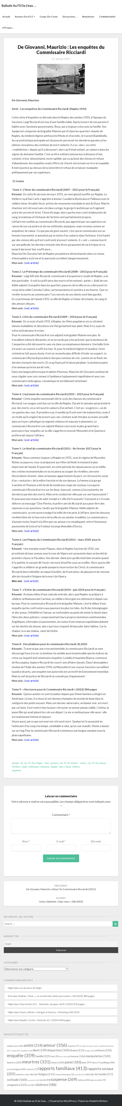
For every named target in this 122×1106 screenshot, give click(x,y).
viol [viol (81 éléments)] (31, 1085)
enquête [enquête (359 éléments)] (21, 1055)
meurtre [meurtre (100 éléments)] (14, 1062)
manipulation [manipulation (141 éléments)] (98, 1056)
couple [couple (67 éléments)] (15, 1051)
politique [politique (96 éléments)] (108, 1062)
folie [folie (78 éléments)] (54, 1056)
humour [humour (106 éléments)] (78, 1056)
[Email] (61, 944)
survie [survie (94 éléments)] (45, 1080)
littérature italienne (38, 766)
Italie (24, 766)
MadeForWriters (98, 1100)
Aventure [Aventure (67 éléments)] (92, 1046)
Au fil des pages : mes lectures (41, 762)
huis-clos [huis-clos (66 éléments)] (64, 1056)
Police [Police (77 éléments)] (96, 1062)
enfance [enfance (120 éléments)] (103, 1050)
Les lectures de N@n (30, 987)
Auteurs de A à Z (25, 16)
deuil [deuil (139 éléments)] (40, 1050)
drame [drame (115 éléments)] (77, 1050)
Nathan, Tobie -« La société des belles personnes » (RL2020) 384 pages (56, 995)
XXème (76, 766)
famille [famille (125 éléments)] (42, 1056)
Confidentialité (107, 16)
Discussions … (70, 16)
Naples (54, 766)
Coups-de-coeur (49, 16)
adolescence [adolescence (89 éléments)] (15, 1046)
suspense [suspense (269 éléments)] (64, 1079)
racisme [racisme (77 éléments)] (31, 1069)
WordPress (70, 1100)
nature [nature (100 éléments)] (57, 1062)
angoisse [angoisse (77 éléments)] (73, 1046)
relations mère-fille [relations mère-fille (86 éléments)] (27, 1074)
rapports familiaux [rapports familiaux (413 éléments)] (62, 1068)
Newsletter (88, 16)
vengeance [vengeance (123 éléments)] (17, 1085)
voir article (31, 263)
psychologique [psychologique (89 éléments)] (16, 1069)
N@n (10, 987)
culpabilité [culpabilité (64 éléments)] (26, 1051)
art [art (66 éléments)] (83, 1046)
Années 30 (17, 762)
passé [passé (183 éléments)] (73, 1062)
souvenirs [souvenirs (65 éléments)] (33, 1080)
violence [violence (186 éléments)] (46, 1085)
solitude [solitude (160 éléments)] (17, 1079)
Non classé (65, 766)
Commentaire (61, 814)
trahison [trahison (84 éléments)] (83, 1080)
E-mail (61, 841)
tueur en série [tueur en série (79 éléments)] (98, 1080)
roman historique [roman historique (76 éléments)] (64, 1074)
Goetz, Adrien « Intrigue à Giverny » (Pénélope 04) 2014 (49, 1012)
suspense (16, 770)
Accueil (6, 16)
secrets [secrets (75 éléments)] (80, 1074)
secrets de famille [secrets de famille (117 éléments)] (99, 1074)
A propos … (8, 27)
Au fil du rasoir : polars (73, 762)
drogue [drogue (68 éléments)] (90, 1051)
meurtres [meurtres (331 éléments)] (36, 1061)
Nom (26, 841)
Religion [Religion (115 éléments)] (46, 1074)
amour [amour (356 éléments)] (55, 1045)
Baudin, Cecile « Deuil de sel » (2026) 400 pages (45, 1020)
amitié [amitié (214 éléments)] (33, 1045)
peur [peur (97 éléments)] (86, 1062)
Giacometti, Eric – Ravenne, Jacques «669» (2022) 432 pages (52, 1004)
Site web (96, 841)
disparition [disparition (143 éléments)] (58, 1050)
